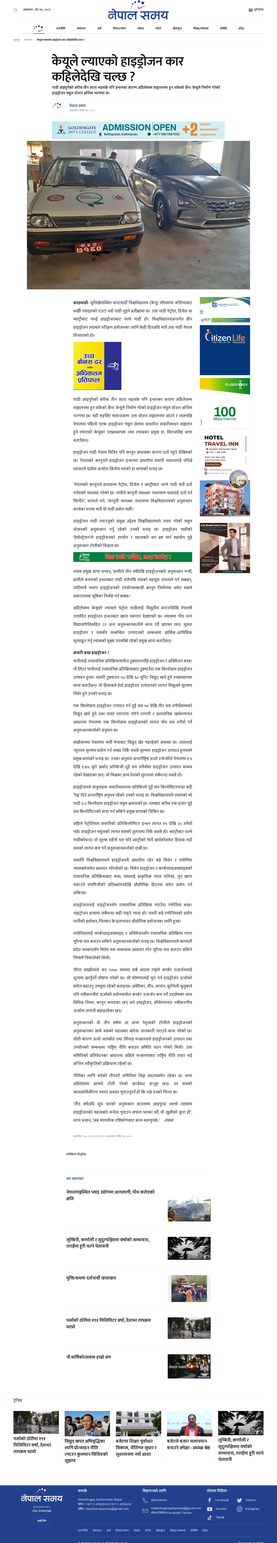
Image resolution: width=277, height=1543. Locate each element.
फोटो (158, 28)
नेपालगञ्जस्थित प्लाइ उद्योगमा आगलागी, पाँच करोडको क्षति (110, 1195)
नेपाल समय (77, 106)
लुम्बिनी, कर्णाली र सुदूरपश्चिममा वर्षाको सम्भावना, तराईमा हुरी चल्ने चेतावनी (107, 1243)
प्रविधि (223, 28)
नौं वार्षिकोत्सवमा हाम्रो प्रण (88, 1357)
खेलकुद (177, 28)
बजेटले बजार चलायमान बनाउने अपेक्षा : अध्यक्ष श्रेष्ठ (188, 1444)
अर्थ (99, 28)
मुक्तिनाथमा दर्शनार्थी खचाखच (91, 1278)
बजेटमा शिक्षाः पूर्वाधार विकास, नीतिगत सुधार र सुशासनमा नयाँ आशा (136, 1447)
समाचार (81, 28)
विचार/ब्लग (119, 28)
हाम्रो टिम (42, 1521)
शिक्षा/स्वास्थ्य (201, 28)
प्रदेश (241, 28)
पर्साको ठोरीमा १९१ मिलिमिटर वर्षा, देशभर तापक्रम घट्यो (108, 1324)
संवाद (141, 28)
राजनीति (60, 28)
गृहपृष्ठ (16, 40)
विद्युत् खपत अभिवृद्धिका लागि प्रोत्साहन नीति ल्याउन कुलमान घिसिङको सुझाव (86, 1451)
